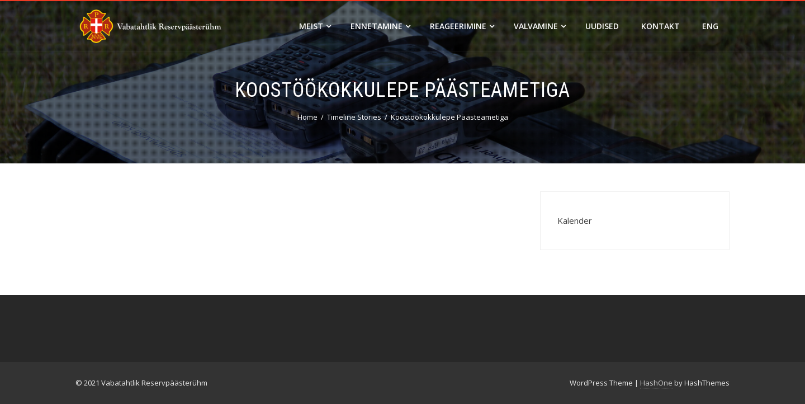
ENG (710, 26)
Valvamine (540, 26)
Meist (315, 26)
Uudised (602, 26)
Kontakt (660, 26)
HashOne (656, 383)
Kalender (574, 220)
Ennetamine (380, 26)
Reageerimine (462, 26)
